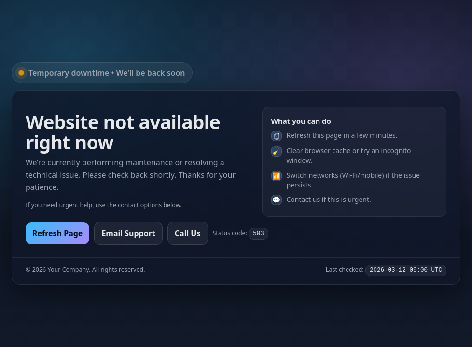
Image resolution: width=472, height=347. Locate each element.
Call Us (188, 233)
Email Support (128, 233)
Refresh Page (57, 233)
